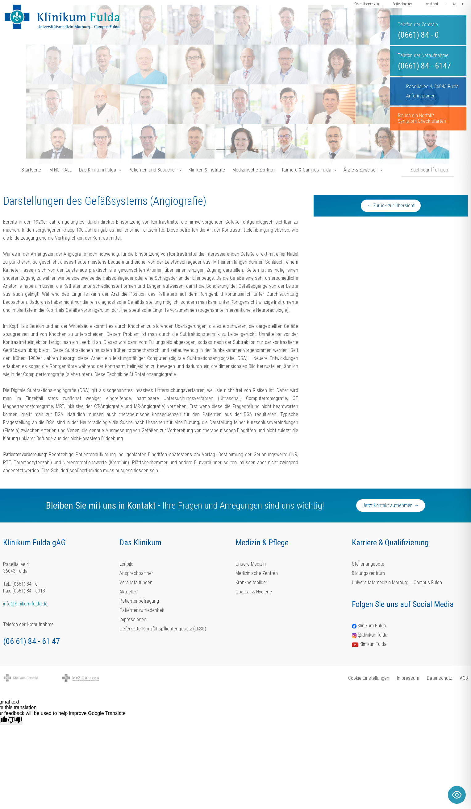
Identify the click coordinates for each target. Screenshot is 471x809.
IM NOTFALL (60, 170)
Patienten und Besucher (152, 170)
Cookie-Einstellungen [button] (368, 678)
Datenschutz (439, 678)
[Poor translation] (15, 720)
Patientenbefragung (139, 601)
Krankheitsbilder (251, 582)
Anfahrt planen (421, 96)
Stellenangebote (368, 564)
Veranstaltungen (135, 582)
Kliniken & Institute (207, 170)
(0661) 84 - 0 (418, 35)
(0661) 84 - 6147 (424, 66)
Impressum (408, 678)
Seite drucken (403, 4)
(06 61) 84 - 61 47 (31, 641)
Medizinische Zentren (253, 170)
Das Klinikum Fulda (97, 170)
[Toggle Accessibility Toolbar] (456, 794)
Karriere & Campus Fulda (306, 170)
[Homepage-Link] (62, 17)
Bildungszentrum (368, 573)
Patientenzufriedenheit (142, 610)
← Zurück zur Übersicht (391, 205)
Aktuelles (128, 592)
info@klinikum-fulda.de (25, 604)
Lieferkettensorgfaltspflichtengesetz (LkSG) (162, 629)
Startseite (31, 170)
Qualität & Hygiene (254, 592)
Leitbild (126, 564)
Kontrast (431, 4)
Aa (454, 4)
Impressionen (132, 619)
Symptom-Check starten (422, 121)
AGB (464, 678)
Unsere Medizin (251, 564)
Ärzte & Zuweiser (360, 170)
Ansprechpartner (136, 573)
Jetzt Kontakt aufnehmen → (390, 505)
